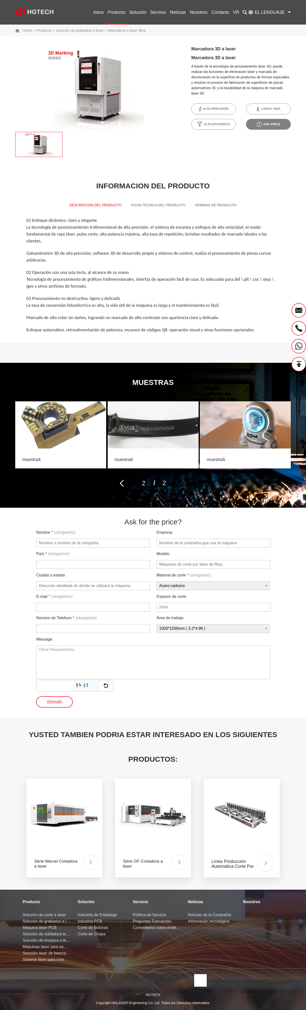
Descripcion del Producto (89, 206)
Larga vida (268, 109)
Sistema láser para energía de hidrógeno (46, 959)
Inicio (98, 12)
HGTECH (153, 995)
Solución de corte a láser (44, 915)
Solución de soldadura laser (46, 934)
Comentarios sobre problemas (156, 928)
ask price (268, 124)
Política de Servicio (149, 915)
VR (236, 12)
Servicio (158, 12)
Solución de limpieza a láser (46, 940)
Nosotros (198, 12)
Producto (116, 12)
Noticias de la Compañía (209, 915)
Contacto (220, 12)
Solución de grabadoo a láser (80, 30)
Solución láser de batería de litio (46, 953)
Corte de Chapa (91, 934)
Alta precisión (214, 109)
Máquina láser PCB (40, 928)
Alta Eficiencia (213, 124)
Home (27, 30)
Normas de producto (222, 206)
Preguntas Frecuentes (152, 921)
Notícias (178, 12)
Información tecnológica (209, 921)
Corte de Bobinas (93, 928)
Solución (137, 12)
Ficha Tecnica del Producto (159, 206)
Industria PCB (90, 921)
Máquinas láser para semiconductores (46, 947)
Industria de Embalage (97, 915)
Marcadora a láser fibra (127, 30)
